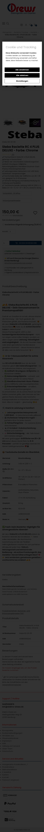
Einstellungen (22, 81)
